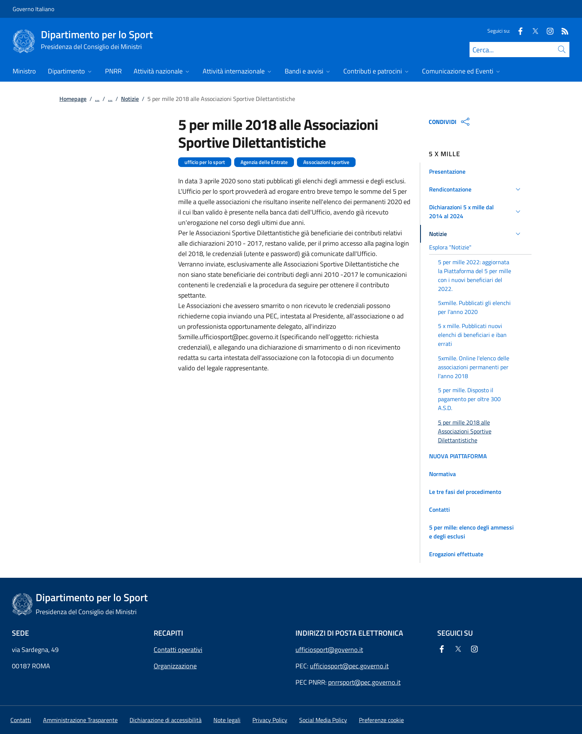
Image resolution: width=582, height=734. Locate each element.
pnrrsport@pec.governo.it (364, 682)
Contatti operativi (178, 650)
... (97, 98)
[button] (476, 171)
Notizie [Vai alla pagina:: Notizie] (130, 98)
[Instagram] (547, 31)
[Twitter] (532, 31)
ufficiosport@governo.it (329, 650)
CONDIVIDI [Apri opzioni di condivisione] (450, 122)
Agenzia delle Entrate (264, 162)
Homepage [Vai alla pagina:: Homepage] (72, 98)
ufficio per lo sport (204, 162)
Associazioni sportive (326, 162)
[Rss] (562, 31)
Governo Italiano (33, 8)
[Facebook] (517, 31)
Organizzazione (175, 666)
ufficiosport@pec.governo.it (349, 666)
